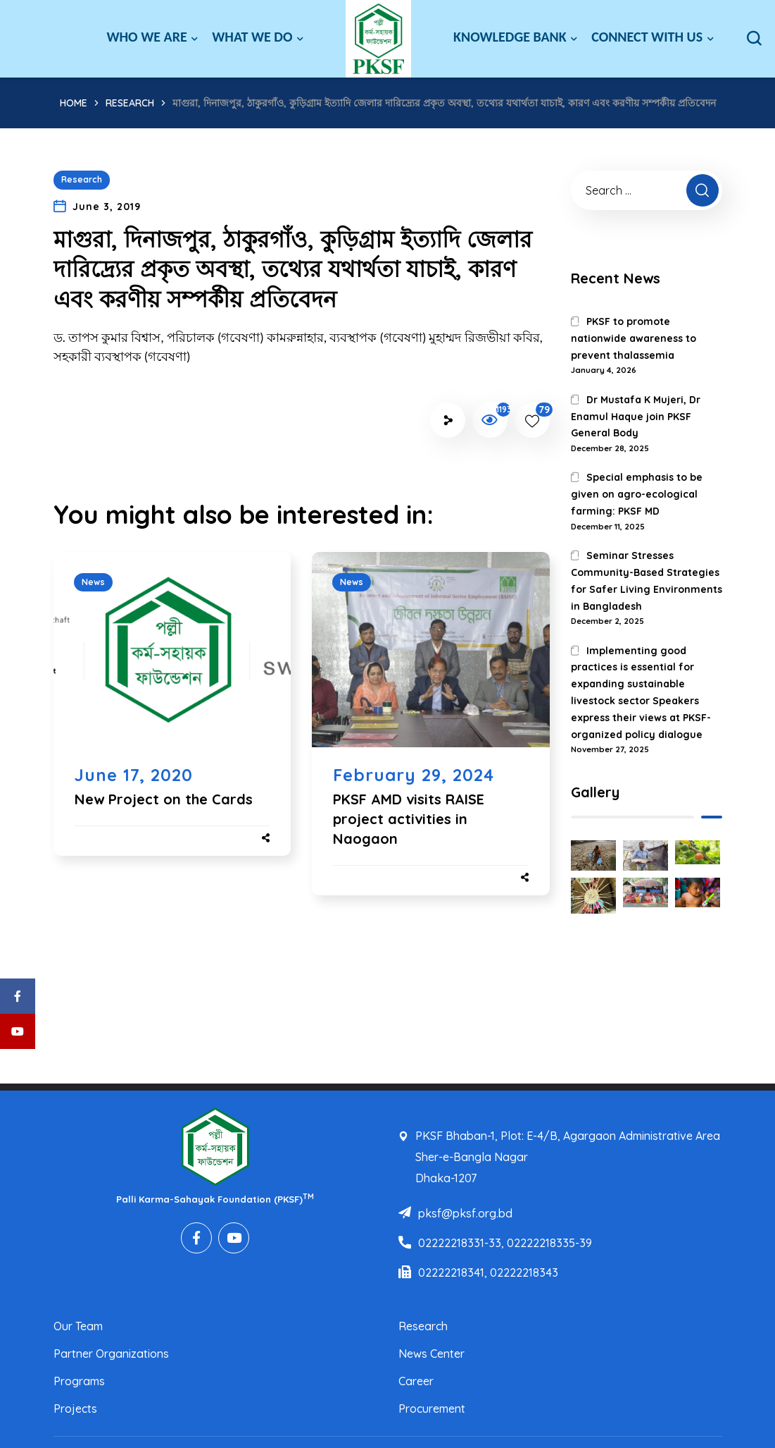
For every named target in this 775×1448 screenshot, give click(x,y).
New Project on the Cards (164, 799)
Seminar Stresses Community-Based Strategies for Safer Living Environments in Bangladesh (646, 580)
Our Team (78, 1326)
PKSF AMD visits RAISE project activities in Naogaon (408, 818)
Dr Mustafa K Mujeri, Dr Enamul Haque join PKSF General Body (635, 416)
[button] (754, 39)
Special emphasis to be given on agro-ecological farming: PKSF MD (636, 494)
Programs (79, 1381)
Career (416, 1381)
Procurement (431, 1408)
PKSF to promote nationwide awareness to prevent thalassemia (633, 338)
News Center (431, 1353)
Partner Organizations (111, 1353)
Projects (75, 1408)
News (93, 582)
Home (73, 103)
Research (130, 103)
